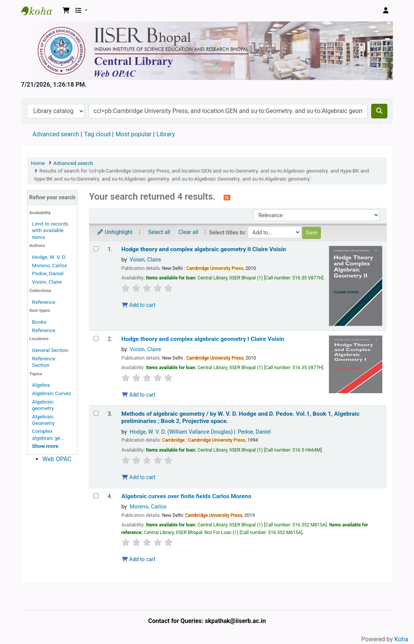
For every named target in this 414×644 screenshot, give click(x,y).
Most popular (133, 134)
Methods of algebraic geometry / (240, 417)
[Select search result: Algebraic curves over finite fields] (95, 495)
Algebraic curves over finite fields (186, 496)
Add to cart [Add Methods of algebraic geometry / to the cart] (138, 477)
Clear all (188, 232)
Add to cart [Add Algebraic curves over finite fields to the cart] (138, 559)
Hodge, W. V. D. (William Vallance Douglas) (181, 432)
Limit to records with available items (50, 230)
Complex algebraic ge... (48, 434)
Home (38, 163)
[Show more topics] (45, 446)
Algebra (41, 385)
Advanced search (55, 134)
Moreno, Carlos (49, 265)
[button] (66, 10)
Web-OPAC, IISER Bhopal (40, 10)
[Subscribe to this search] (227, 197)
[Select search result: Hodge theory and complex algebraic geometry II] (95, 248)
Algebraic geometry (43, 405)
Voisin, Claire (47, 282)
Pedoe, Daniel (48, 273)
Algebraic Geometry (43, 419)
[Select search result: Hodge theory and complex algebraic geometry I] (95, 338)
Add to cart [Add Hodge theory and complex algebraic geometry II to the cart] (138, 305)
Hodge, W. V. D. (49, 257)
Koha (401, 639)
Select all (159, 232)
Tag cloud (97, 134)
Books (39, 322)
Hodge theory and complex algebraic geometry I (202, 339)
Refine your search (52, 197)
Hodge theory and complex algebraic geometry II (203, 249)
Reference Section (43, 361)
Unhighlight (114, 232)
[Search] (379, 111)
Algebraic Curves (51, 393)
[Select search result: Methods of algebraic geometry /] (95, 413)
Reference (43, 302)
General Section (50, 350)
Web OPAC (56, 459)
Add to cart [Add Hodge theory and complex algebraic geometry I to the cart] (138, 395)
